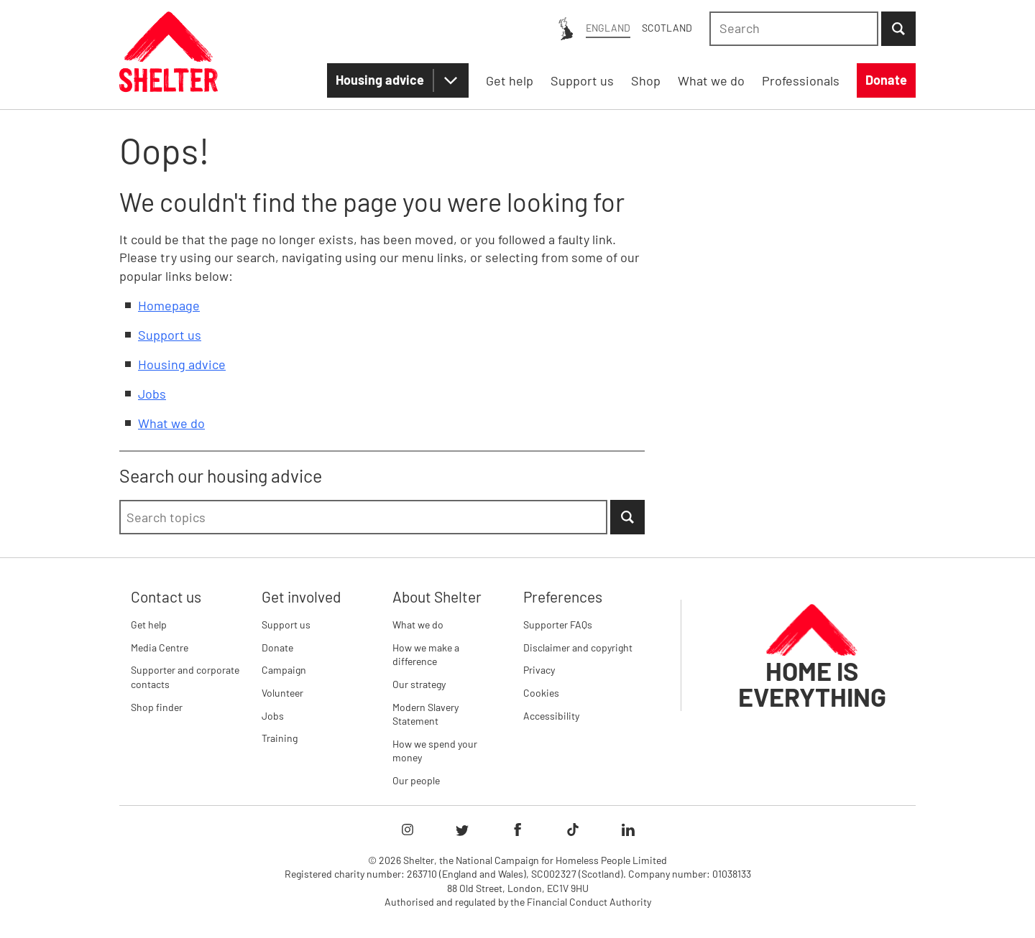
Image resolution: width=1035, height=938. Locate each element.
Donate (277, 647)
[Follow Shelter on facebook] (517, 829)
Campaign (284, 670)
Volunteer (282, 693)
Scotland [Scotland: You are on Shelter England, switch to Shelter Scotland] (667, 28)
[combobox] (793, 28)
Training (280, 738)
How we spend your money (434, 751)
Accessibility (551, 716)
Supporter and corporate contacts (185, 677)
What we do (171, 423)
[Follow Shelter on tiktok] (572, 829)
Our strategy (419, 684)
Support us (169, 335)
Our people (416, 780)
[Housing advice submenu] (451, 80)
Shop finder (157, 707)
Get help (149, 624)
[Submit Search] (898, 28)
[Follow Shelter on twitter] (462, 829)
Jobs (152, 393)
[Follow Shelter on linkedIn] (628, 829)
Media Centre (159, 647)
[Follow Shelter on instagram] (407, 829)
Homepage (169, 305)
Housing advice (380, 80)
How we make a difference (425, 654)
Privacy (539, 670)
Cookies (541, 693)
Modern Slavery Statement (425, 714)
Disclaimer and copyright (577, 647)
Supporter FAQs (557, 624)
